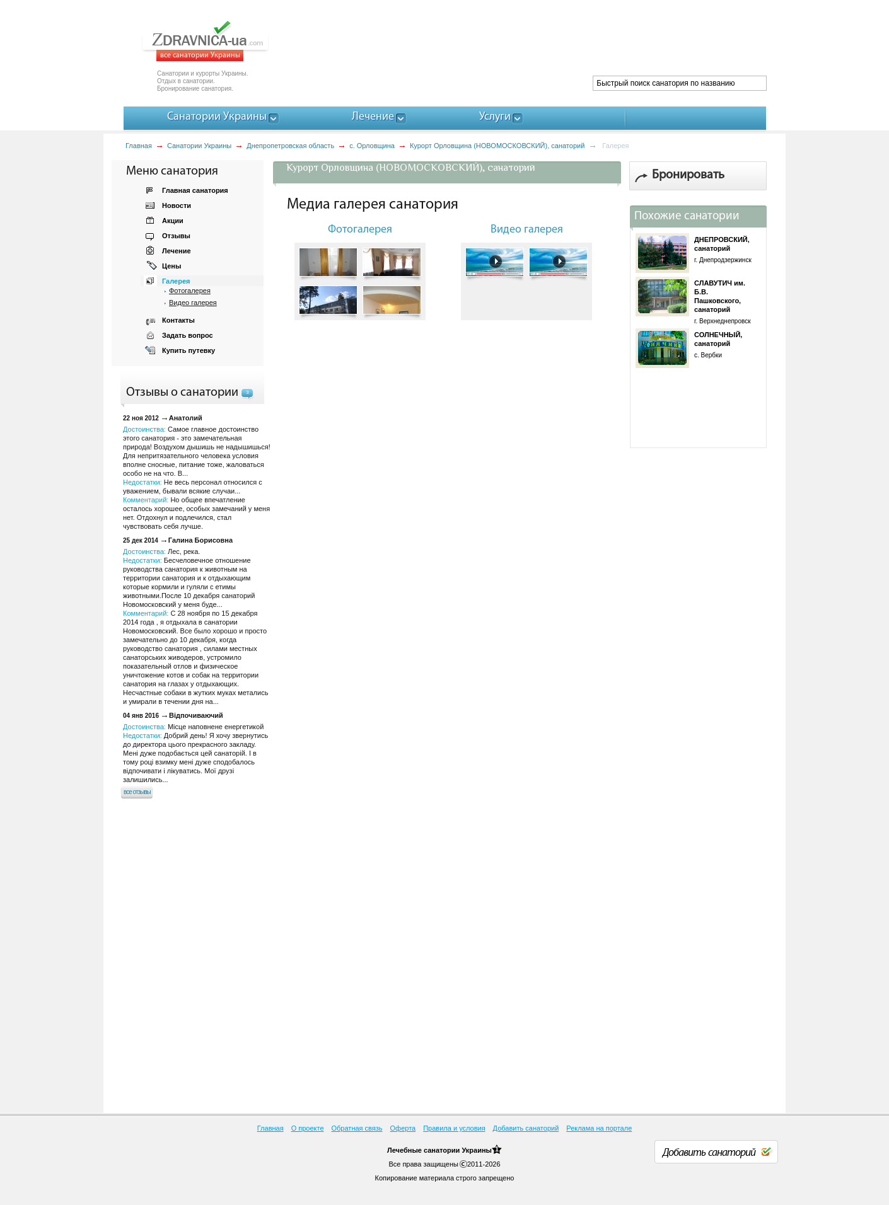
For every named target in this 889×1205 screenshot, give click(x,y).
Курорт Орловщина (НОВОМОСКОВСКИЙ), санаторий (497, 145)
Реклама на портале (599, 1128)
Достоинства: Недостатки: (195, 753)
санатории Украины (458, 1150)
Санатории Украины (199, 145)
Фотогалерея (190, 290)
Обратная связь (357, 1128)
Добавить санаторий (526, 1128)
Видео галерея (193, 302)
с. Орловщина (372, 145)
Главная (138, 145)
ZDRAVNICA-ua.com (221, 41)
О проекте (307, 1128)
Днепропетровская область (290, 145)
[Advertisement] (536, 44)
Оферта (403, 1128)
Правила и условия (454, 1128)
